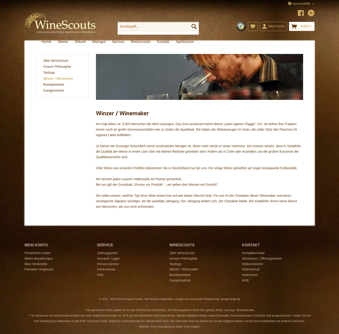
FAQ (100, 275)
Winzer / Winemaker (58, 78)
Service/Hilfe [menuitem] (299, 4)
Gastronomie (106, 269)
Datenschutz (251, 269)
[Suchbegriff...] (158, 26)
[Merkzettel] (253, 26)
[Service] (118, 42)
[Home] (46, 42)
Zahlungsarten (107, 253)
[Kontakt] (163, 42)
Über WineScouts (55, 60)
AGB (245, 280)
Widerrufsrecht (252, 264)
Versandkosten (245, 310)
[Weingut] (99, 42)
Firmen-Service (108, 264)
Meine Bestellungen (39, 258)
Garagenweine (53, 90)
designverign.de (230, 299)
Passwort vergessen (39, 269)
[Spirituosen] (185, 42)
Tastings (49, 72)
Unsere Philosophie (57, 66)
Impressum (250, 275)
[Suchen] (194, 26)
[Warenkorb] (301, 26)
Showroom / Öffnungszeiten (262, 258)
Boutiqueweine (53, 84)
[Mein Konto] (273, 26)
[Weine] (63, 42)
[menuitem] (158, 28)
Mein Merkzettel (36, 264)
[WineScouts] (140, 42)
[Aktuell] (80, 42)
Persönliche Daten (38, 253)
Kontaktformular (253, 253)
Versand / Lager (108, 258)
